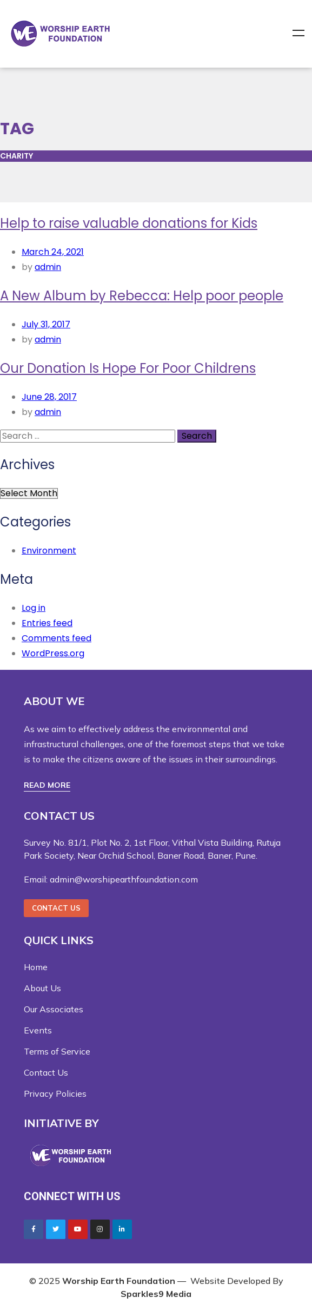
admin (48, 267)
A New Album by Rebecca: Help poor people (141, 296)
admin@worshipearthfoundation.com (124, 879)
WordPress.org (53, 653)
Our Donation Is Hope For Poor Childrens (128, 368)
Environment (49, 550)
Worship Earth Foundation (118, 1280)
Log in (33, 608)
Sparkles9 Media (156, 1293)
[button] (47, 786)
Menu (298, 33)
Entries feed (47, 623)
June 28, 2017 (49, 397)
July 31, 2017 (46, 324)
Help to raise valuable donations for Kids (128, 223)
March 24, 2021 (53, 252)
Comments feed (56, 638)
